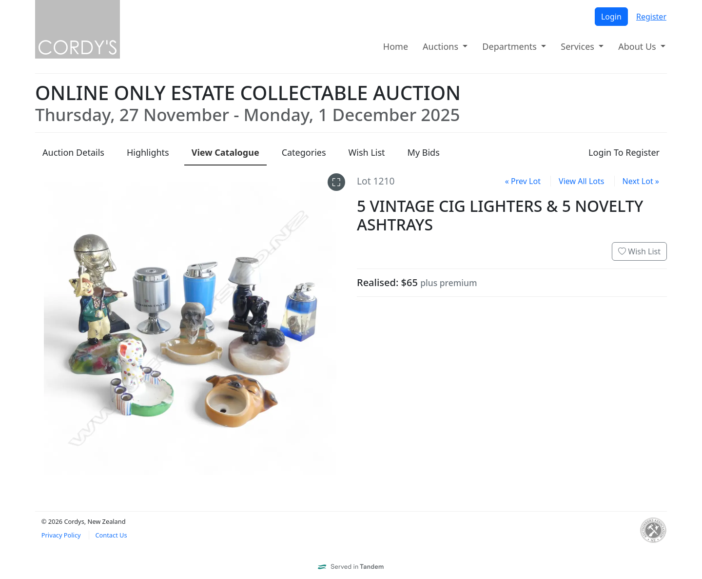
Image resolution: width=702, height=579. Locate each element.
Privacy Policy (61, 535)
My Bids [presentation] (424, 152)
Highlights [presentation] (148, 152)
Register (651, 16)
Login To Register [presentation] (624, 152)
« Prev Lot (523, 181)
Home (395, 46)
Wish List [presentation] (367, 152)
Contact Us (111, 535)
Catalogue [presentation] (225, 152)
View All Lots (581, 181)
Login (611, 16)
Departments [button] (510, 46)
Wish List (639, 251)
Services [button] (578, 46)
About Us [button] (638, 46)
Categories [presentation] (304, 152)
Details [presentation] (73, 152)
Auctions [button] (442, 46)
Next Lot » (641, 181)
